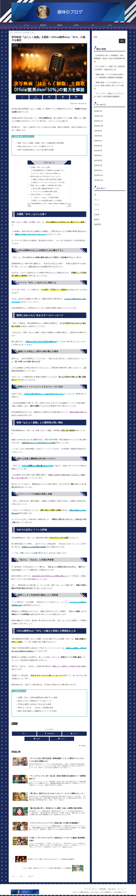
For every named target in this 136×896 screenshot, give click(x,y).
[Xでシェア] (24, 97)
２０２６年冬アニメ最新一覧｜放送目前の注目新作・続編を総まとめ (109, 68)
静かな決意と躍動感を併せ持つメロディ (46, 189)
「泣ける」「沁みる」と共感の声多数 (45, 198)
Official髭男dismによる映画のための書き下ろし (49, 170)
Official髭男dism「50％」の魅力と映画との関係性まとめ (50, 204)
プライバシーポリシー (90, 890)
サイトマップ (122, 890)
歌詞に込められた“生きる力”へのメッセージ (46, 176)
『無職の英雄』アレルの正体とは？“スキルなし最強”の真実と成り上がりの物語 (109, 86)
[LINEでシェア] (62, 97)
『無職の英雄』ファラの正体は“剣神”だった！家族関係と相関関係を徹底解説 (109, 76)
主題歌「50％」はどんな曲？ (41, 167)
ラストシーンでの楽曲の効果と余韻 (45, 192)
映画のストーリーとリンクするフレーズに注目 (49, 183)
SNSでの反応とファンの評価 (41, 195)
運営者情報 (102, 890)
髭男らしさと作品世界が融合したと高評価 (47, 201)
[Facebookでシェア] (37, 97)
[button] (75, 97)
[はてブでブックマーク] (49, 97)
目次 (46, 162)
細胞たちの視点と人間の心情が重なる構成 (47, 180)
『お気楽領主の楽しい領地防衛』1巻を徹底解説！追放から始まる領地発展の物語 (109, 58)
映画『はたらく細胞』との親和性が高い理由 (46, 186)
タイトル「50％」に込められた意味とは (46, 173)
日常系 (14, 724)
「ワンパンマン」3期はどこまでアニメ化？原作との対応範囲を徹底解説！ (109, 95)
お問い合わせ (112, 890)
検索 (95, 37)
